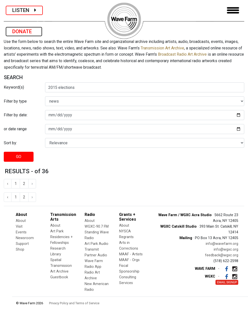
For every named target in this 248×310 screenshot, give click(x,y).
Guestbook (59, 277)
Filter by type (15, 101)
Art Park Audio (96, 244)
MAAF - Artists (131, 254)
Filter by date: (16, 115)
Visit (19, 226)
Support (22, 244)
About (21, 221)
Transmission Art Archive (162, 48)
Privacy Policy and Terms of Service (74, 303)
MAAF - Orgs (129, 260)
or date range (15, 129)
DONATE (24, 31)
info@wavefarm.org (222, 244)
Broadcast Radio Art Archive (182, 54)
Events (21, 232)
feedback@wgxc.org (221, 255)
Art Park (57, 231)
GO (18, 156)
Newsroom (25, 238)
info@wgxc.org (226, 249)
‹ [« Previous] (7, 183)
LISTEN (24, 10)
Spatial (55, 260)
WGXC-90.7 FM (97, 226)
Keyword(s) (14, 87)
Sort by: (10, 143)
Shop (20, 249)
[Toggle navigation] (233, 10)
